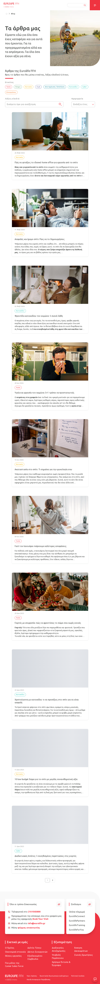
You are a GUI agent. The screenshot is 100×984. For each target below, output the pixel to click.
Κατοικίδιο (73, 87)
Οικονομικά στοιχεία (15, 952)
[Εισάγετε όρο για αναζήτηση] (34, 104)
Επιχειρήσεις (11, 92)
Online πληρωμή (77, 912)
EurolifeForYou (76, 930)
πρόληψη (60, 406)
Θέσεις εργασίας (13, 956)
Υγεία (8, 87)
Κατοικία (28, 87)
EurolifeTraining (77, 925)
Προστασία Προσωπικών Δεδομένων (54, 976)
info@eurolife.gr (36, 923)
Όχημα (17, 87)
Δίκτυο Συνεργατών (37, 952)
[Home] (6, 13)
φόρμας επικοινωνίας (29, 927)
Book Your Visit (40, 919)
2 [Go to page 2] (52, 880)
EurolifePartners (77, 921)
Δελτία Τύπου (34, 948)
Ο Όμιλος (9, 948)
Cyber (84, 87)
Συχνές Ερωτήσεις (83, 955)
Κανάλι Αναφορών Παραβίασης (38, 979)
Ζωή (38, 87)
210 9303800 (34, 912)
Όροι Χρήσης (32, 976)
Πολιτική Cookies (77, 976)
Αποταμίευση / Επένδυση (54, 87)
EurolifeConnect (77, 916)
